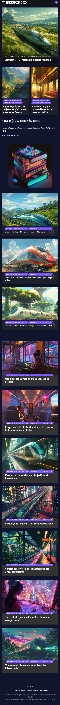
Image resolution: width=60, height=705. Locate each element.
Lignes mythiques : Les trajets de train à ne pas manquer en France (14, 109)
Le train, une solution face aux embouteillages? (29, 523)
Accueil (5, 128)
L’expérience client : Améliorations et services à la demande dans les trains (29, 429)
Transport (13, 128)
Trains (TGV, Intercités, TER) (14, 56)
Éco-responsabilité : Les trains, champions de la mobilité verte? (28, 326)
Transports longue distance (38, 56)
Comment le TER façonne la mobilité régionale (27, 59)
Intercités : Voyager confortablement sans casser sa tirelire (42, 109)
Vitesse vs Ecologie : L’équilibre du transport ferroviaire (25, 232)
